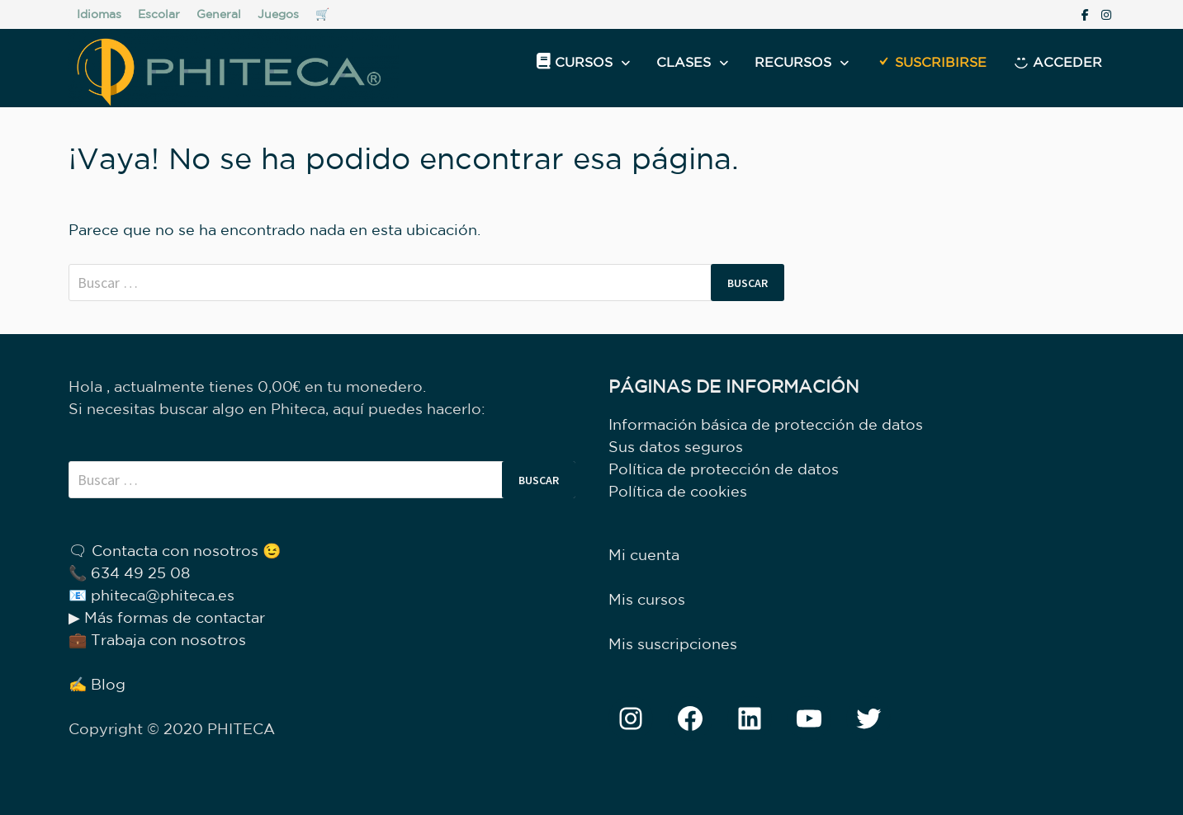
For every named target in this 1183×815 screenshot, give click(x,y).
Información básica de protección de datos (765, 424)
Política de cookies (677, 491)
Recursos (793, 61)
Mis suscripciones (672, 643)
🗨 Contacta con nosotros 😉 (175, 550)
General (218, 14)
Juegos (278, 14)
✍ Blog (97, 684)
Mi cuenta (643, 554)
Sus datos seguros (675, 446)
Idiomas (99, 14)
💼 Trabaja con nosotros (157, 639)
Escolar (159, 14)
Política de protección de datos (723, 468)
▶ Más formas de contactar (167, 617)
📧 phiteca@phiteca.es (151, 595)
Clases (683, 61)
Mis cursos (646, 599)
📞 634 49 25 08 (129, 572)
